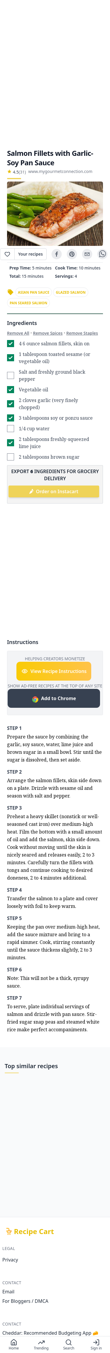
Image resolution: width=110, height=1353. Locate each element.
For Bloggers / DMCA (25, 1301)
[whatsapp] (102, 254)
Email (8, 1291)
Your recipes (30, 254)
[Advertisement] (55, 74)
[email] (87, 254)
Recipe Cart (34, 1231)
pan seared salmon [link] (28, 302)
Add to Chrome (54, 699)
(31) (22, 172)
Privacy (10, 1259)
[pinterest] (72, 254)
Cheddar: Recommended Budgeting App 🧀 (50, 1333)
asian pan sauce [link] (33, 292)
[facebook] (56, 254)
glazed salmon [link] (70, 292)
